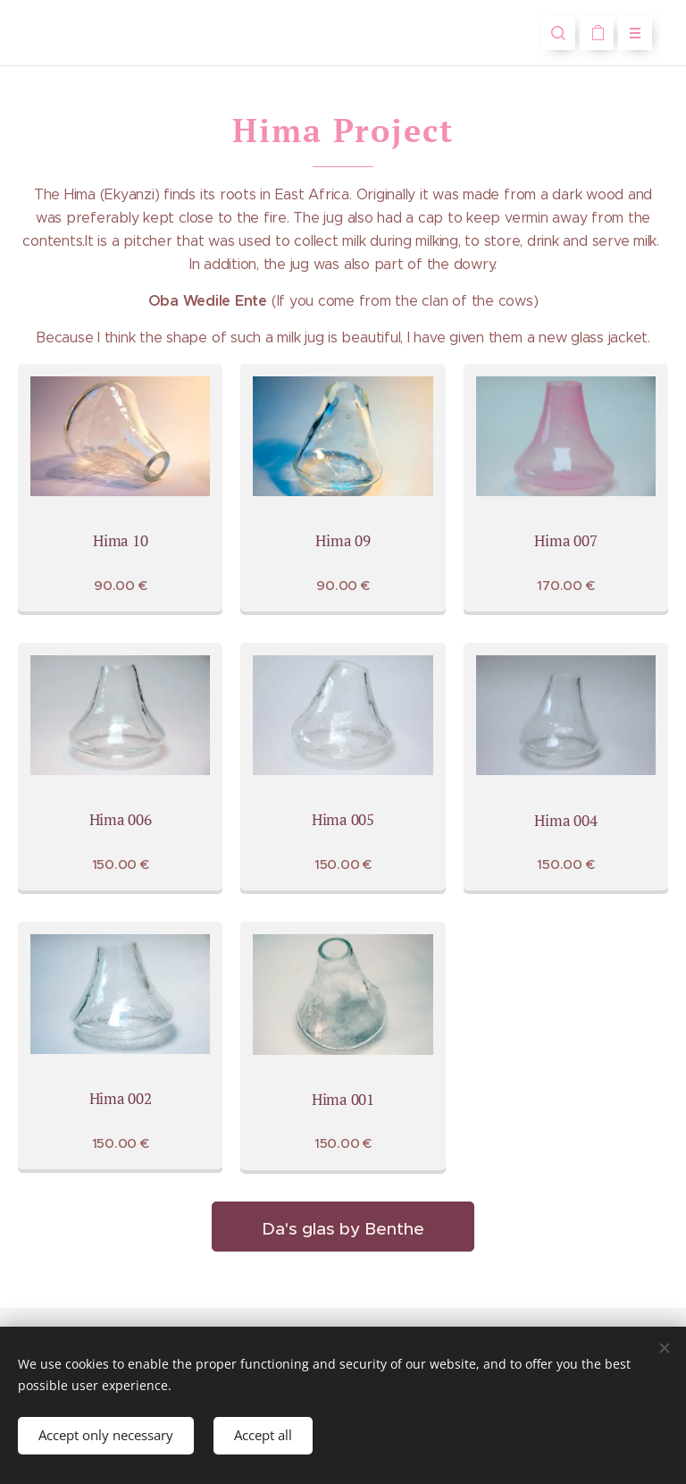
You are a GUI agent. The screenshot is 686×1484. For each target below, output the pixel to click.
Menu (629, 33)
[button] (558, 33)
